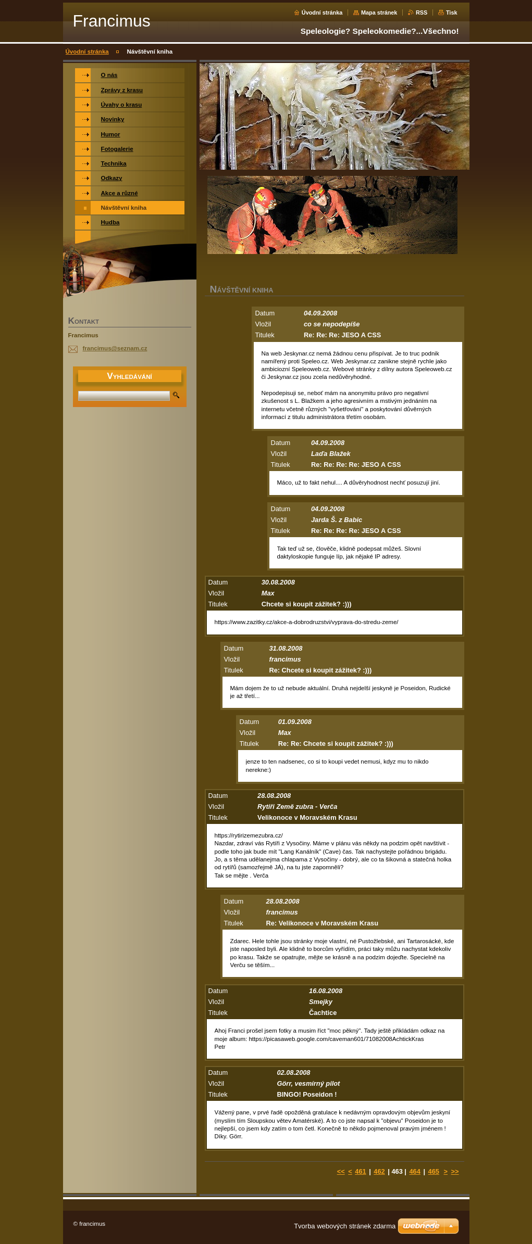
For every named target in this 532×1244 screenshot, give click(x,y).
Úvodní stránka (322, 12)
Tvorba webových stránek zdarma (344, 1226)
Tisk (451, 12)
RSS (421, 12)
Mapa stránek (379, 12)
